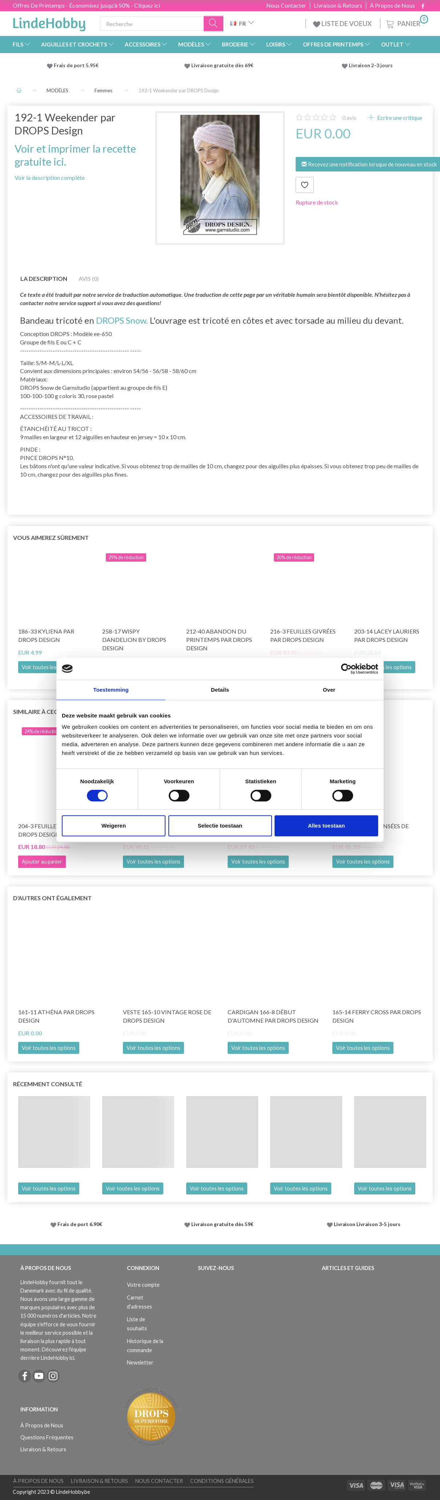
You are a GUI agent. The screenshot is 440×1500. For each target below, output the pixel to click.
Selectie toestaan (220, 825)
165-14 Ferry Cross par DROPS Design (376, 1016)
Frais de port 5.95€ (76, 65)
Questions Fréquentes (46, 1437)
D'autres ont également (52, 897)
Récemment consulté (47, 1083)
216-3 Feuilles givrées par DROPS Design (303, 635)
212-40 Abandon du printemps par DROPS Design (219, 639)
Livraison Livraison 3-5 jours (367, 1224)
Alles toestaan (326, 825)
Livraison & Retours (338, 5)
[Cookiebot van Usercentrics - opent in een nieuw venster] (346, 668)
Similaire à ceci (36, 711)
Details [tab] (220, 690)
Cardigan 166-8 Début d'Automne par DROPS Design (273, 1016)
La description (43, 278)
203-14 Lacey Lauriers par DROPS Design (386, 635)
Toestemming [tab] (111, 690)
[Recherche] (214, 24)
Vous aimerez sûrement (51, 537)
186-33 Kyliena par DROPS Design (46, 635)
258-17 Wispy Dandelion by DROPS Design (134, 639)
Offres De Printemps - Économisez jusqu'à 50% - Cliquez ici (86, 5)
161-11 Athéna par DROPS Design (56, 1016)
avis (349, 117)
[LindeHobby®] (49, 22)
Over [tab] (329, 690)
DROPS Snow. (122, 320)
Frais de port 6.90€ (79, 1224)
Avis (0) (89, 278)
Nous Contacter (286, 5)
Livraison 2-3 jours (371, 65)
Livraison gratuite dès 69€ (223, 65)
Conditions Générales (222, 1481)
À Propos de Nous (392, 5)
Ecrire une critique (399, 117)
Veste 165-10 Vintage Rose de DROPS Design (167, 1016)
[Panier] (406, 23)
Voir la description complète (50, 177)
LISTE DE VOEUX (343, 24)
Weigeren (113, 825)
